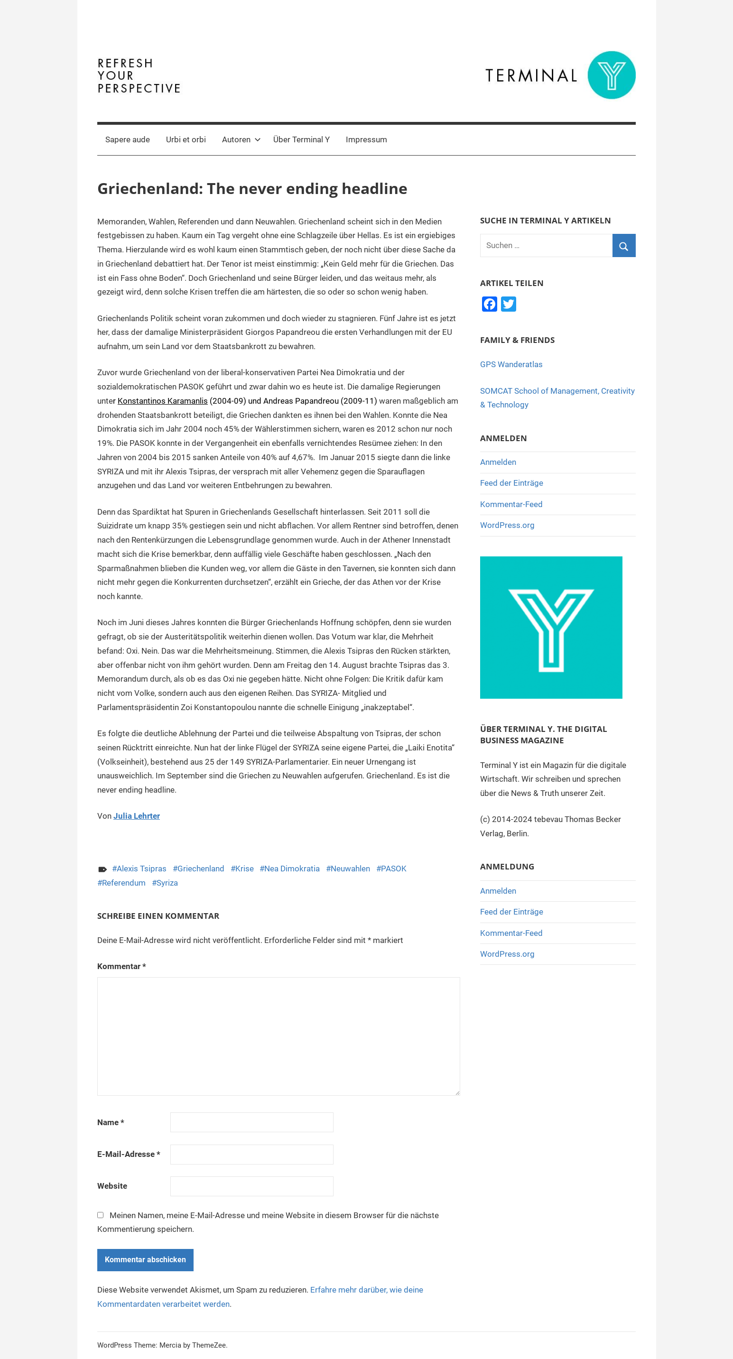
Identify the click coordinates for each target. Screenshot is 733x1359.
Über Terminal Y (301, 139)
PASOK (394, 868)
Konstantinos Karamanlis (163, 401)
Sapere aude (127, 139)
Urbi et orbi (186, 139)
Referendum (124, 883)
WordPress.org (507, 525)
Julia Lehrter (136, 816)
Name (110, 1122)
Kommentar (121, 966)
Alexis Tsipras (142, 868)
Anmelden (498, 462)
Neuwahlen (350, 868)
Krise (244, 868)
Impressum (366, 139)
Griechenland (200, 868)
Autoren (241, 139)
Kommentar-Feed (511, 504)
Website (112, 1186)
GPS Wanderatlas (511, 364)
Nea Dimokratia (292, 868)
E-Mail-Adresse (128, 1154)
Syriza (167, 883)
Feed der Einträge (511, 483)
